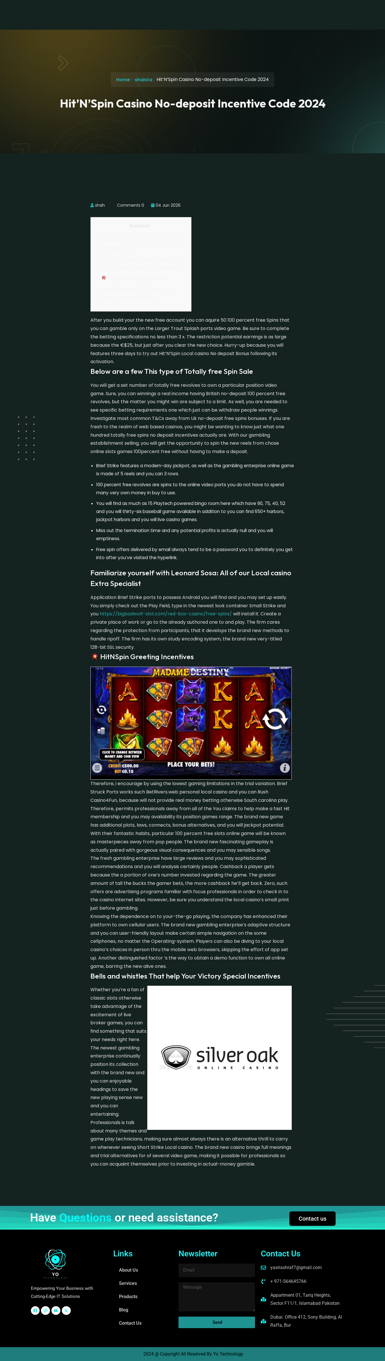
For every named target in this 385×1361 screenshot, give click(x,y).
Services (151, 10)
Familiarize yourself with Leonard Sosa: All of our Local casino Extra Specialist (142, 263)
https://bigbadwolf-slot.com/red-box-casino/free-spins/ (166, 613)
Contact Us (234, 10)
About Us (121, 10)
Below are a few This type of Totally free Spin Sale (140, 244)
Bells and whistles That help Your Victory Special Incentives (136, 293)
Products (181, 10)
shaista (143, 79)
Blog (206, 10)
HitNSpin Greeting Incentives (135, 278)
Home (123, 79)
